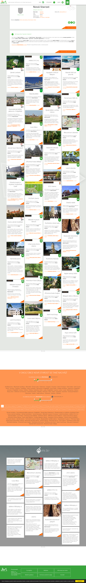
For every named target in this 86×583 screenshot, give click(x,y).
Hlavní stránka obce (71, 27)
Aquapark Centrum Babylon (55, 417)
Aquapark (47, 68)
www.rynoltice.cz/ (63, 11)
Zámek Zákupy (44, 420)
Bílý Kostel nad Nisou (19, 387)
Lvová (64, 390)
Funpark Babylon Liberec (40, 417)
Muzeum (9, 280)
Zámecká (47, 393)
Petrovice (45, 391)
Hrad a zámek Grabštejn (14, 414)
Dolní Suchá (77, 387)
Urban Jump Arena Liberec (70, 415)
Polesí (35, 19)
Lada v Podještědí (48, 390)
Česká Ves (42, 387)
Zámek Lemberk (11, 412)
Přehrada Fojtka (75, 419)
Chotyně (48, 387)
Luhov (60, 390)
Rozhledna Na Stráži (50, 422)
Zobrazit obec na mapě (19, 44)
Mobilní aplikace (29, 575)
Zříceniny (28, 157)
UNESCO (25, 406)
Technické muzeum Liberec (32, 419)
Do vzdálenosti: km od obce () (37, 396)
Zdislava (53, 393)
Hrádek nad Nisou (62, 388)
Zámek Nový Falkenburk (47, 412)
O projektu (29, 570)
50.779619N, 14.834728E (44, 17)
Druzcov (12, 388)
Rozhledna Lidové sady (73, 420)
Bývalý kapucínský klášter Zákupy (15, 420)
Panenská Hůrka (31, 391)
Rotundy (27, 409)
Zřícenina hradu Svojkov (24, 422)
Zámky (10, 68)
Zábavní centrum (28, 194)
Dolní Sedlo (70, 387)
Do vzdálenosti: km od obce (38, 377)
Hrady (10, 218)
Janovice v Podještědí (12, 390)
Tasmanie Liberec (10, 419)
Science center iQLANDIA (70, 417)
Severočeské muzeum (64, 419)
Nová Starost (41, 6)
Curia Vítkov (20, 415)
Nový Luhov (10, 391)
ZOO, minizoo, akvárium (48, 182)
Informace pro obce (62, 570)
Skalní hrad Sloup (61, 422)
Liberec (41, 16)
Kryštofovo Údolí (38, 390)
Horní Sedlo (53, 388)
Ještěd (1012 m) (73, 414)
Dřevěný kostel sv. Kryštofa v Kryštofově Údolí (67, 412)
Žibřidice (58, 393)
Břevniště (28, 387)
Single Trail (58, 409)
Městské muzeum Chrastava (50, 414)
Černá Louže (22, 19)
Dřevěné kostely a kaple (12, 178)
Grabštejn (23, 388)
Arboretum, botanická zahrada (31, 276)
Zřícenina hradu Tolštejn (50, 424)
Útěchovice (28, 393)
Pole (50, 391)
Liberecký (41, 13)
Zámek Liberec (20, 419)
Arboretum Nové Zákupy (14, 417)
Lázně (10, 315)
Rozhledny (46, 219)
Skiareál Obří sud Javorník (36, 424)
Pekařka (39, 391)
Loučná (56, 390)
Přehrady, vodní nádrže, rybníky (13, 254)
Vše (2, 406)
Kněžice (26, 390)
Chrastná (53, 387)
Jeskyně (65, 231)
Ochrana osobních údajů (46, 575)
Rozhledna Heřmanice (38, 422)
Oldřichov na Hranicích (20, 391)
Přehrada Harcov (53, 420)
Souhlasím (80, 581)
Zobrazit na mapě (14, 87)
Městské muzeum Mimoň (55, 415)
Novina (76, 390)
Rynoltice (41, 11)
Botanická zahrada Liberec (32, 420)
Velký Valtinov (40, 393)
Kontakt (62, 575)
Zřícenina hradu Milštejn (30, 415)
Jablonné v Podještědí (73, 388)
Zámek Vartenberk (27, 414)
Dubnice (17, 388)
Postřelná (58, 391)
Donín (7, 388)
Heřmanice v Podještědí (42, 388)
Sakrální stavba (10, 105)
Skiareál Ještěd (12, 415)
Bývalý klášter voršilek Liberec (49, 419)
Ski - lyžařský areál (29, 89)
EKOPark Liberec (42, 415)
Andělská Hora (9, 387)
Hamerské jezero (37, 414)
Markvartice (70, 390)
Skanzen (28, 123)
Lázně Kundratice (63, 414)
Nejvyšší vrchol (28, 56)
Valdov (34, 393)
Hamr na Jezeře (31, 388)
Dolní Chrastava (61, 387)
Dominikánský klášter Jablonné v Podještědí (28, 412)
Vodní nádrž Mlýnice (27, 417)
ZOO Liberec (62, 420)
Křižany (31, 390)
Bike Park (65, 128)
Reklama (46, 570)
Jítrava (26, 19)
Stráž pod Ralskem (73, 391)
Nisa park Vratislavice (72, 422)
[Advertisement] (43, 360)
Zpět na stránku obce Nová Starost (68, 51)
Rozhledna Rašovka (12, 422)
